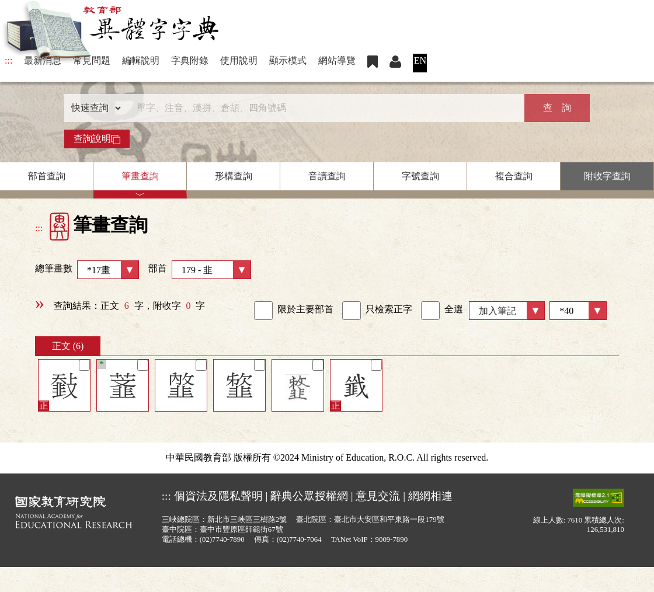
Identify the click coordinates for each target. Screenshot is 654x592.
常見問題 (91, 60)
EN (420, 60)
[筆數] (578, 310)
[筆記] (84, 365)
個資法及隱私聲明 (218, 496)
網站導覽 (337, 60)
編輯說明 (140, 60)
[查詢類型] (93, 108)
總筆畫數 (87, 269)
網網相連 (430, 496)
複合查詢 (514, 176)
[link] (263, 310)
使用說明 (239, 60)
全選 (442, 310)
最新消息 (42, 60)
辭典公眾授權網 (309, 496)
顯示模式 (288, 60)
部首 (199, 269)
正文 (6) (68, 346)
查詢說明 (97, 139)
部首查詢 (46, 176)
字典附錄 (189, 60)
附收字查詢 (607, 176)
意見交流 (378, 496)
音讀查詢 (327, 176)
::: (8, 60)
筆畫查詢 (140, 176)
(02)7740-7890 (222, 539)
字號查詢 (420, 176)
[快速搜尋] (323, 108)
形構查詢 (233, 176)
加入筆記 (497, 311)
